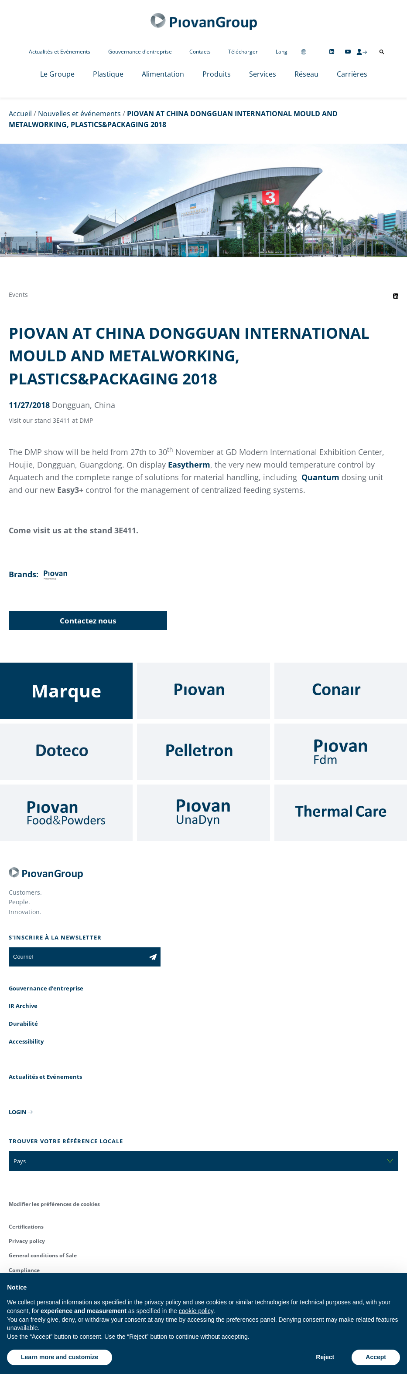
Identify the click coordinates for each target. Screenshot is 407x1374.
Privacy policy (27, 1241)
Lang (281, 51)
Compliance (24, 1270)
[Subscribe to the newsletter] (153, 957)
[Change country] (304, 51)
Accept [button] (376, 1357)
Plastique (108, 74)
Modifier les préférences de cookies (54, 1204)
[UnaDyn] (203, 813)
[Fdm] (340, 752)
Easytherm (189, 464)
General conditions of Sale (43, 1255)
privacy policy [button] (162, 1302)
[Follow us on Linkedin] (332, 51)
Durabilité (23, 1023)
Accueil (20, 113)
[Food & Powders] (66, 813)
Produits (216, 74)
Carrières (352, 74)
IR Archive (23, 1006)
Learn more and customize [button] (59, 1357)
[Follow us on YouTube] (348, 51)
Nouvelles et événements (79, 113)
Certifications (26, 1226)
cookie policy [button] (196, 1310)
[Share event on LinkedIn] (395, 296)
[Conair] (340, 691)
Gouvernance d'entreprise (140, 51)
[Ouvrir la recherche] (382, 52)
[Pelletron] (203, 752)
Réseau (306, 74)
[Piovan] (203, 691)
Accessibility (26, 1041)
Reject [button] (325, 1357)
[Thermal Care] (340, 813)
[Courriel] (77, 957)
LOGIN (18, 1112)
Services (262, 74)
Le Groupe (57, 74)
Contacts (200, 51)
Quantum (320, 477)
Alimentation (163, 74)
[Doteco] (66, 752)
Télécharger (243, 51)
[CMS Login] (361, 52)
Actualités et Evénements (59, 51)
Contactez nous (88, 621)
